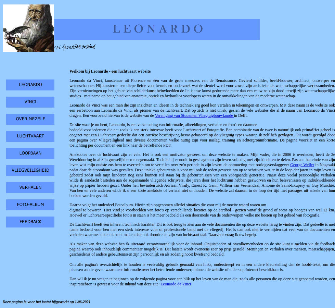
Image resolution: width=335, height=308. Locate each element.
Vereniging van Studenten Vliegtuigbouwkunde (194, 115)
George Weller (302, 164)
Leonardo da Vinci (175, 284)
